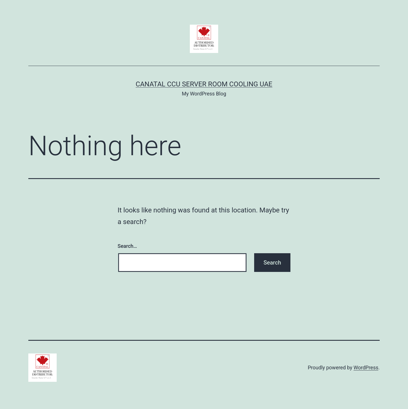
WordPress (366, 367)
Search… (127, 246)
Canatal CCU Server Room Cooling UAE (204, 84)
